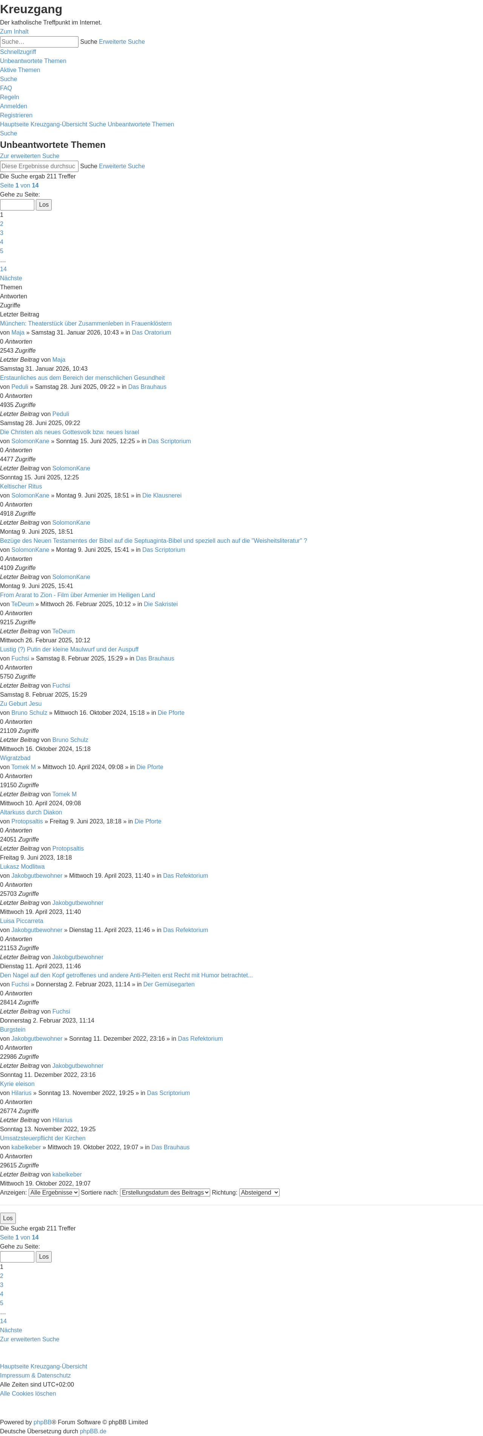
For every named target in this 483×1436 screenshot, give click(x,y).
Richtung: (246, 1192)
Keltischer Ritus (21, 486)
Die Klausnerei (162, 495)
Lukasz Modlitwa (22, 866)
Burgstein (13, 1029)
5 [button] (1, 251)
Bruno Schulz (29, 713)
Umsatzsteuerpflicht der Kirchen (43, 1138)
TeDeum (22, 604)
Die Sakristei (161, 604)
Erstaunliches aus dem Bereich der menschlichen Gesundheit (82, 378)
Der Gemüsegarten (169, 984)
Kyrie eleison (17, 1084)
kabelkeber (26, 1147)
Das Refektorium (185, 875)
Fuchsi (20, 658)
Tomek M (23, 767)
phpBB (43, 1422)
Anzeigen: (39, 1192)
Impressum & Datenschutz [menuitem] (35, 1375)
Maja (18, 332)
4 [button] (1, 242)
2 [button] (1, 224)
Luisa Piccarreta (21, 921)
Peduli (19, 387)
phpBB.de (93, 1431)
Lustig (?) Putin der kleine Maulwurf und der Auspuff (69, 649)
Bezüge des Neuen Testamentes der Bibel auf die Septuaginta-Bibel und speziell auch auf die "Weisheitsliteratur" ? (153, 541)
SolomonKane (30, 441)
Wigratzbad (15, 758)
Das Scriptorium (169, 441)
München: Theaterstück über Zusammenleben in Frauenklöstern (86, 323)
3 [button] (1, 233)
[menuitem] (33, 61)
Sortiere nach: (145, 1192)
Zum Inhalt (14, 31)
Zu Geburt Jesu (21, 703)
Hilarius (21, 1093)
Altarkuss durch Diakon (31, 812)
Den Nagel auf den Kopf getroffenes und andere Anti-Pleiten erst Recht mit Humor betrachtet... (126, 975)
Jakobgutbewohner (36, 875)
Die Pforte (171, 713)
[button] (19, 185)
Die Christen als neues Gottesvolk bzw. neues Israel (69, 432)
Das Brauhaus (147, 387)
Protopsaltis (27, 821)
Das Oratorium (151, 332)
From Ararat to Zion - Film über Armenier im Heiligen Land (77, 595)
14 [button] (3, 269)
